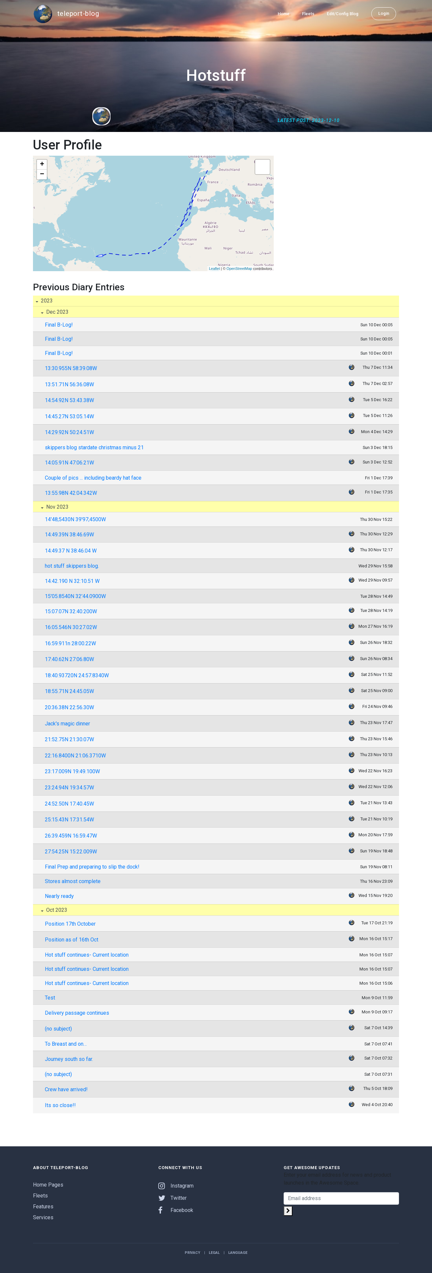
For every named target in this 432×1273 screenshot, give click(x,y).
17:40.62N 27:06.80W (69, 659)
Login (383, 13)
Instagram (176, 1186)
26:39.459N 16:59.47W (71, 836)
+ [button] (42, 165)
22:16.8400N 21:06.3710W (75, 755)
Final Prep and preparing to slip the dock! (92, 867)
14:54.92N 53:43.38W (69, 400)
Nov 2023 (57, 507)
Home (284, 13)
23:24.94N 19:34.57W (69, 787)
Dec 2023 (57, 312)
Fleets (308, 13)
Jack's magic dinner (67, 723)
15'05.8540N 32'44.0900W (75, 596)
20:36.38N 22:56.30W (69, 707)
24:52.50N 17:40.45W (69, 804)
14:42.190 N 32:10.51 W (72, 581)
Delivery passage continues (77, 1013)
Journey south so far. (69, 1059)
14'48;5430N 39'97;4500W (75, 519)
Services (43, 1217)
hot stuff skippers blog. (72, 566)
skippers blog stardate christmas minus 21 (94, 447)
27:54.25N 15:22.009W (71, 851)
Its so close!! (60, 1105)
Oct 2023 (56, 910)
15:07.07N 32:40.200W (71, 611)
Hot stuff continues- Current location (87, 955)
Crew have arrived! (66, 1089)
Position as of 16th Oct (71, 940)
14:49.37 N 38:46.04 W (71, 551)
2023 (46, 301)
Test (50, 998)
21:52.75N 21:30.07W (69, 739)
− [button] (42, 174)
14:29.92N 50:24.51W (69, 432)
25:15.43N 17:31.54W (69, 819)
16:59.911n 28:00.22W (70, 643)
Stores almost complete (73, 881)
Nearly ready (59, 896)
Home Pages (48, 1185)
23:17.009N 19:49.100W (72, 771)
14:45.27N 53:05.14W (69, 416)
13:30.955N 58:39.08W (71, 368)
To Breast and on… (66, 1044)
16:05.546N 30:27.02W (71, 627)
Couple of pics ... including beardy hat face (93, 478)
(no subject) (58, 1029)
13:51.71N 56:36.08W (69, 384)
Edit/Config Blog (342, 13)
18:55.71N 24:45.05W (69, 691)
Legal (214, 1253)
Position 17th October (70, 924)
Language (237, 1253)
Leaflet (214, 269)
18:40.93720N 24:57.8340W (77, 675)
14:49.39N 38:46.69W (69, 534)
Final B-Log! (59, 325)
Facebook (175, 1210)
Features (43, 1206)
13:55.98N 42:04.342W (71, 493)
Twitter (172, 1198)
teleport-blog (66, 14)
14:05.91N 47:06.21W (69, 463)
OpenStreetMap (239, 269)
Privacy (192, 1253)
